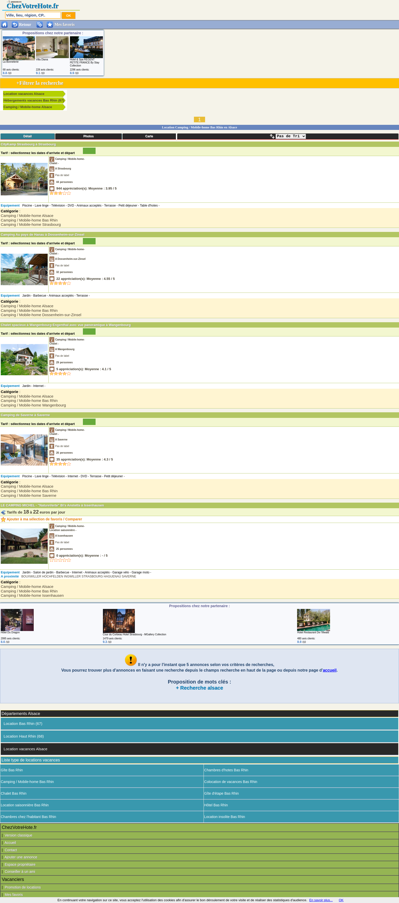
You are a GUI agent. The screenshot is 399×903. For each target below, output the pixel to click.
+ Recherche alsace (199, 688)
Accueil (10, 843)
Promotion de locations (23, 887)
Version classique (18, 835)
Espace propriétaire (20, 864)
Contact (11, 850)
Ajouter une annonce (21, 857)
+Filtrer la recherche (39, 83)
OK (341, 900)
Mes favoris (14, 895)
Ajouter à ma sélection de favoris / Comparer (41, 519)
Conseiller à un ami (20, 872)
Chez (14, 6)
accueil (329, 670)
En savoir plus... (321, 900)
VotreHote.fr (39, 6)
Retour (25, 24)
